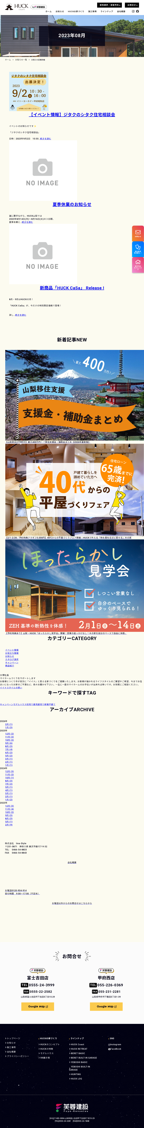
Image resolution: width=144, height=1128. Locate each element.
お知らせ (60, 11)
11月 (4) (9, 809)
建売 (35, 704)
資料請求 (137, 250)
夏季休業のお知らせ (72, 204)
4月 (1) (9, 790)
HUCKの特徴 (45, 1048)
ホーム (48, 11)
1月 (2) (9, 799)
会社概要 (121, 11)
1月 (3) (9, 727)
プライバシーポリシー (17, 1055)
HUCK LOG (73, 1074)
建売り (41, 704)
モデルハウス (20, 704)
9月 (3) (9, 815)
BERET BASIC (75, 1052)
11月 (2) (9, 737)
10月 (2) (9, 740)
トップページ (13, 1037)
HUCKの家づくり (76, 11)
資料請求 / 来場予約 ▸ (110, 5)
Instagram (114, 1043)
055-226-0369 (106, 984)
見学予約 (137, 268)
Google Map (38, 1005)
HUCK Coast (74, 1043)
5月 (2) (9, 756)
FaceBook (114, 1048)
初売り (30, 704)
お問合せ (137, 233)
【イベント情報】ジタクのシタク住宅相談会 (72, 114)
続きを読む (45, 138)
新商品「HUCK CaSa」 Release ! (72, 288)
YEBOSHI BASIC (76, 1061)
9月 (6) (9, 743)
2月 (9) (9, 825)
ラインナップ (107, 11)
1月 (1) (9, 765)
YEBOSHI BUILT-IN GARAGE (82, 1065)
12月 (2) (9, 734)
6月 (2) (9, 752)
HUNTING (73, 1070)
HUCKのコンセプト (48, 1043)
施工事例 (92, 11)
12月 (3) (9, 771)
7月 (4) (9, 749)
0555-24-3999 (37, 984)
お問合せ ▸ (133, 5)
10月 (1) (9, 778)
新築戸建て (50, 704)
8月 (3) (9, 746)
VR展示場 (43, 1056)
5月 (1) (9, 787)
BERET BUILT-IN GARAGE (81, 1056)
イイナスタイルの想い (11, 688)
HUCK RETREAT (76, 1048)
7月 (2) (9, 784)
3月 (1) (9, 759)
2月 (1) (9, 724)
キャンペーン (6, 704)
